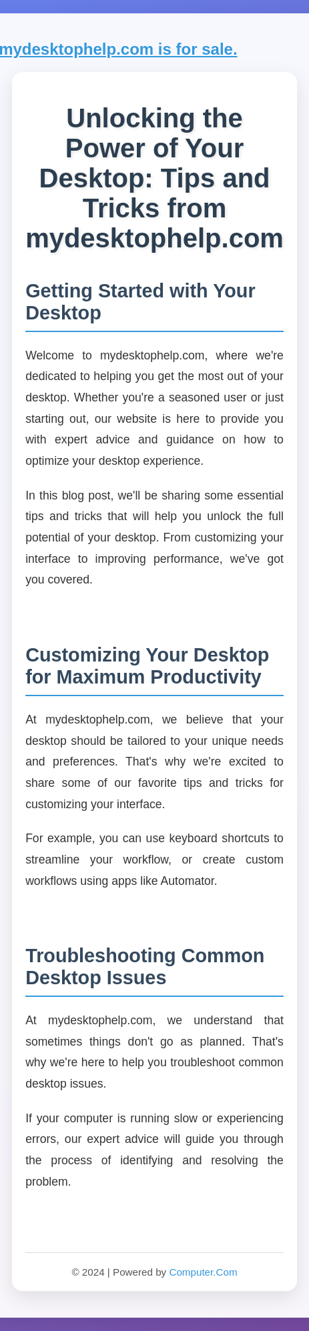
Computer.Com (203, 1272)
